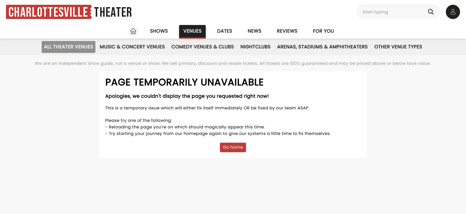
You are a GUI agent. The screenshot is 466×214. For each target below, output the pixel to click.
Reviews (287, 31)
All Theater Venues (68, 46)
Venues (192, 31)
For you (323, 31)
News (254, 31)
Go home (233, 147)
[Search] (432, 11)
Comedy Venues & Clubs (202, 46)
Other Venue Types (398, 46)
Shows (159, 31)
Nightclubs (255, 46)
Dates (224, 31)
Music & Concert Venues (132, 46)
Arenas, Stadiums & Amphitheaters (322, 46)
